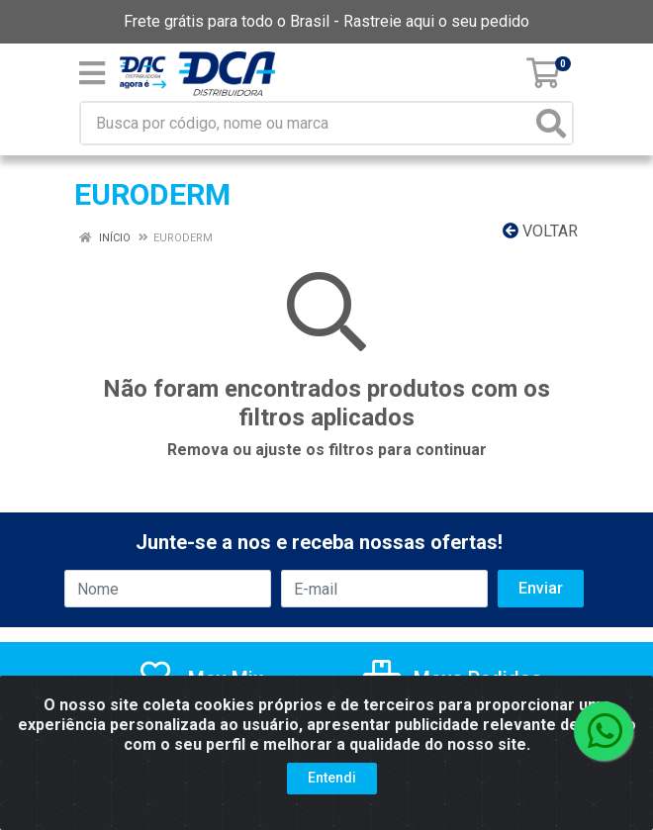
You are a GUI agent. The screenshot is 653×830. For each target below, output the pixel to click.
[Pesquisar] (551, 123)
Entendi (332, 777)
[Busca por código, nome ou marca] (306, 123)
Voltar (540, 231)
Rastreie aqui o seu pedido (436, 21)
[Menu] (92, 73)
